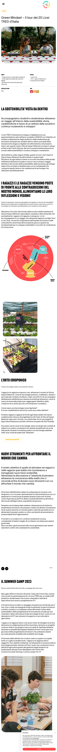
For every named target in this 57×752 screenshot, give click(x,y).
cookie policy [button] (36, 738)
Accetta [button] (39, 749)
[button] (55, 732)
